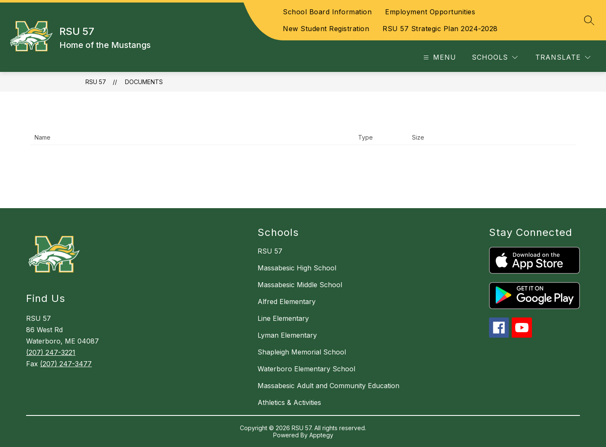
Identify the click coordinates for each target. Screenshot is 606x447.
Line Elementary (283, 318)
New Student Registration (326, 28)
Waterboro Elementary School (306, 369)
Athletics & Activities (289, 402)
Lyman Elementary (287, 335)
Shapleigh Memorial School (302, 352)
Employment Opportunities (430, 12)
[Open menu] (438, 57)
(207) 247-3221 (50, 352)
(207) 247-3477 (66, 364)
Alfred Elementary (287, 301)
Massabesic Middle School (300, 284)
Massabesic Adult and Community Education (328, 385)
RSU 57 (95, 81)
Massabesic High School (297, 268)
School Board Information (327, 12)
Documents (144, 81)
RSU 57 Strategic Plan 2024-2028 (440, 28)
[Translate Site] (563, 57)
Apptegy (321, 435)
